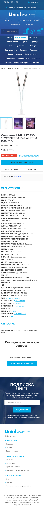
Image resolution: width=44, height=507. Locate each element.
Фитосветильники (13, 298)
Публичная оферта (13, 467)
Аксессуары (35, 63)
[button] (32, 31)
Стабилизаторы (12, 42)
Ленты (10, 46)
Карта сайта (10, 463)
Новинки (15, 24)
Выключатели (23, 58)
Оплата (9, 447)
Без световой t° (20, 314)
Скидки (9, 482)
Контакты (28, 24)
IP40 (11, 316)
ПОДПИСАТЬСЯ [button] (22, 410)
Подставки (34, 50)
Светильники (20, 37)
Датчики (36, 58)
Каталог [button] (9, 20)
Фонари (33, 46)
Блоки (10, 54)
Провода (34, 42)
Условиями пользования (28, 417)
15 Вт (15, 311)
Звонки (19, 54)
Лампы (9, 37)
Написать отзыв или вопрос (22, 363)
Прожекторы (21, 46)
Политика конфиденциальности (18, 486)
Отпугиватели (30, 54)
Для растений (19, 301)
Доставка (9, 444)
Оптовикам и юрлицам (28, 20)
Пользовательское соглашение (18, 470)
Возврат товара (12, 451)
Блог (8, 479)
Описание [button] (32, 169)
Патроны (7, 63)
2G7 (11, 308)
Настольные (19, 306)
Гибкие (18, 303)
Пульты (25, 42)
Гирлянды (33, 37)
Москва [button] (17, 176)
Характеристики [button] (11, 169)
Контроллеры (11, 50)
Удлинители (10, 58)
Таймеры (23, 50)
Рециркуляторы (21, 63)
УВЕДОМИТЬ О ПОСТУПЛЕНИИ (22, 162)
